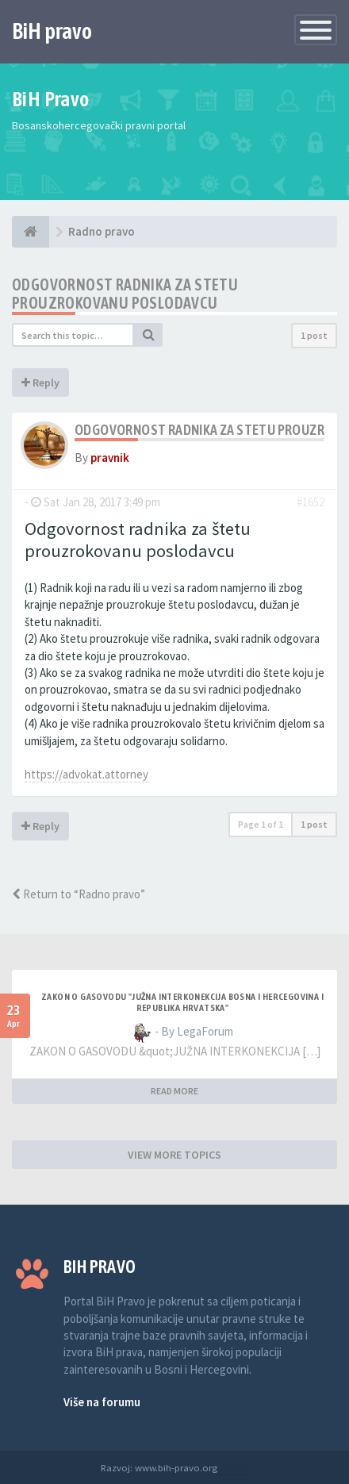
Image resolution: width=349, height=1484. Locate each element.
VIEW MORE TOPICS (174, 1155)
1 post (314, 335)
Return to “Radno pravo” (78, 894)
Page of (260, 824)
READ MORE (174, 1091)
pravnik (109, 457)
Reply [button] (40, 382)
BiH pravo (52, 31)
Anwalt (234, 1467)
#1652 (310, 501)
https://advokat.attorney (86, 774)
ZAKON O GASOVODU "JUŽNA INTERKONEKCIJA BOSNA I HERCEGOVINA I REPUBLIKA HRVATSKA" (182, 1002)
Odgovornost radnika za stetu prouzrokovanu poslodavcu (125, 293)
